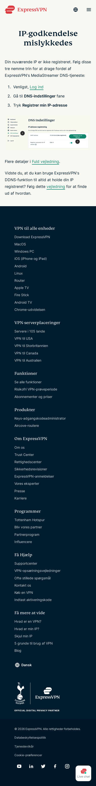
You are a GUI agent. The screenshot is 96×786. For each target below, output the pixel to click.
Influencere (23, 542)
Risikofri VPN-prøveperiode (35, 389)
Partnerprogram (26, 534)
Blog (17, 650)
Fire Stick (21, 295)
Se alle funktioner (28, 382)
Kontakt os (22, 585)
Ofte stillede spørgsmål (32, 578)
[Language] (75, 9)
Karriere (20, 498)
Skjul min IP (23, 636)
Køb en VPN (23, 592)
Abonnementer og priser (33, 397)
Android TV (23, 302)
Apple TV (21, 288)
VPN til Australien (27, 360)
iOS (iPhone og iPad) (30, 258)
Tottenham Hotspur (29, 520)
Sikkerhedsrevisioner (30, 469)
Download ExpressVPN (32, 237)
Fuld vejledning (45, 161)
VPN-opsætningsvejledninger (37, 571)
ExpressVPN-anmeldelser (34, 476)
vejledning (56, 186)
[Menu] (89, 9)
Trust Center (24, 455)
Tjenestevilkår (24, 746)
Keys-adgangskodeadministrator (40, 418)
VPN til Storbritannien (31, 346)
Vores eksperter (26, 483)
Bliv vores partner (28, 527)
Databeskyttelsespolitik (30, 737)
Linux (18, 273)
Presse (19, 491)
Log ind (36, 86)
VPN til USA (23, 338)
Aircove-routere (26, 425)
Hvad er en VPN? (27, 621)
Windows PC (24, 251)
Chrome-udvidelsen (29, 309)
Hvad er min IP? (26, 629)
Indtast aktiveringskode (33, 600)
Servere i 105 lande (29, 331)
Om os (19, 447)
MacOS (20, 244)
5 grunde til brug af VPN (33, 643)
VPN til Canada (26, 353)
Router (19, 280)
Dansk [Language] (26, 665)
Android (20, 266)
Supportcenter (25, 563)
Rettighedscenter (28, 462)
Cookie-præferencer (28, 755)
